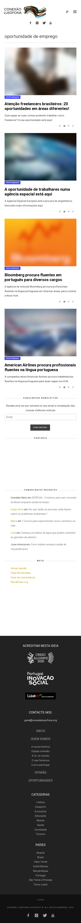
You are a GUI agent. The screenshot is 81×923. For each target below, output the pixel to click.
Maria (14, 521)
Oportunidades (12, 97)
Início (40, 731)
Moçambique (40, 870)
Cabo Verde (40, 861)
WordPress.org (19, 582)
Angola (40, 852)
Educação (40, 815)
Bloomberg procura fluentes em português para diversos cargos (33, 277)
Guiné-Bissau (40, 866)
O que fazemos (40, 760)
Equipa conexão (41, 751)
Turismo (40, 834)
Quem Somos (40, 739)
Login (40, 900)
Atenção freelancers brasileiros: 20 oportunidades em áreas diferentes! (37, 106)
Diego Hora (17, 509)
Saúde (40, 825)
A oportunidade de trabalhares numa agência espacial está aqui (37, 191)
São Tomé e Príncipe (40, 879)
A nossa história (40, 746)
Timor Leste (40, 884)
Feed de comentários (23, 577)
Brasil (40, 857)
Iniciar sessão (19, 568)
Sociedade (40, 829)
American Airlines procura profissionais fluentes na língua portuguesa (40, 367)
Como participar (40, 764)
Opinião (41, 772)
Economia (40, 811)
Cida (13, 532)
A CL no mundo (40, 755)
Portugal (40, 875)
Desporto (40, 806)
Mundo (41, 820)
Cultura (40, 802)
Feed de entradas (21, 572)
